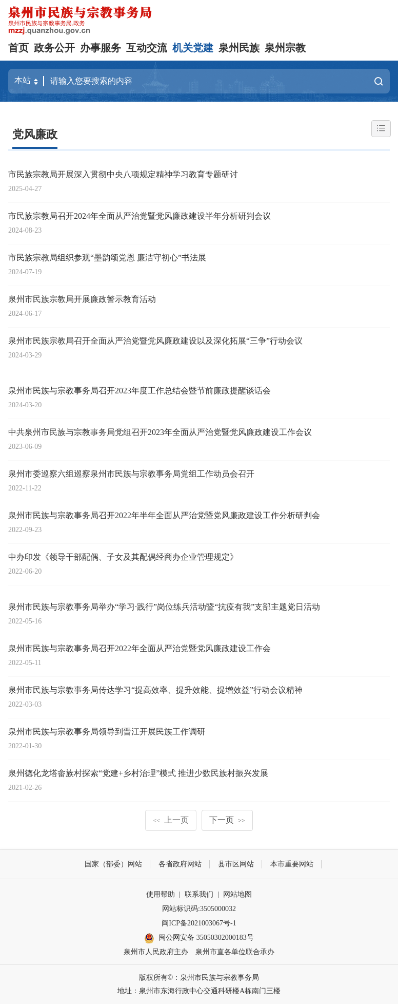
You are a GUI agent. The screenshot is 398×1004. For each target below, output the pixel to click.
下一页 (227, 820)
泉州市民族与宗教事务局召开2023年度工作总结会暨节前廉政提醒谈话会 (139, 390)
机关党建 (192, 47)
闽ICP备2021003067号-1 (199, 923)
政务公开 (54, 47)
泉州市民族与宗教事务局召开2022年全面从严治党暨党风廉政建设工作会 (139, 648)
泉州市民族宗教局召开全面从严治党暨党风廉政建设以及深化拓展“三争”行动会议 (155, 340)
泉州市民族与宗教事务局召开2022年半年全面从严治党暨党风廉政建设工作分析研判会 (164, 515)
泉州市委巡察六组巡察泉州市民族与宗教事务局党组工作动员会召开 (131, 473)
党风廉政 (34, 134)
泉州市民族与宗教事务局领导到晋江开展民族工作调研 (106, 731)
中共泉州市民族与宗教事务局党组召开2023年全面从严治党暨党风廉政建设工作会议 (160, 432)
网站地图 (237, 894)
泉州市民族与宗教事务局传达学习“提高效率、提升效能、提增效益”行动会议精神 (155, 690)
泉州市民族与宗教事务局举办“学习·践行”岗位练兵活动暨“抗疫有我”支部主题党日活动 (164, 606)
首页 (18, 47)
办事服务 (100, 47)
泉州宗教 (285, 47)
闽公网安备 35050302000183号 (199, 938)
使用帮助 (160, 894)
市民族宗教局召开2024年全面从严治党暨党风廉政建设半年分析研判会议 (139, 216)
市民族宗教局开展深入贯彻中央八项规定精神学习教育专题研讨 (123, 174)
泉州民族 (239, 47)
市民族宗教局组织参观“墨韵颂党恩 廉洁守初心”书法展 (107, 257)
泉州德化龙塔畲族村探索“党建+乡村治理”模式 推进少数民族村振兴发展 (138, 773)
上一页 (171, 820)
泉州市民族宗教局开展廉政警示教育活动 (82, 299)
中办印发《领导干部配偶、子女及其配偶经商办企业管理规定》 (123, 557)
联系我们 (199, 894)
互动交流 (146, 47)
